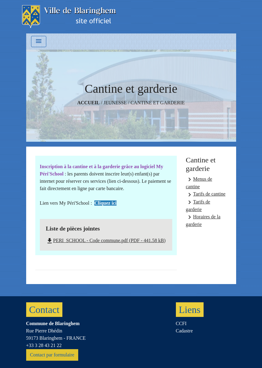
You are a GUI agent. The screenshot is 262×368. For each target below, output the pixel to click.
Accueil (88, 102)
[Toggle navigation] (38, 41)
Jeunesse (115, 102)
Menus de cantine (199, 182)
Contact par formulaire (52, 354)
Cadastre (184, 330)
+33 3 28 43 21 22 (44, 345)
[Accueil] (69, 16)
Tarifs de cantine (205, 194)
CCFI (181, 323)
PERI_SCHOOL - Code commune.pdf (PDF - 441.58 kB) (106, 240)
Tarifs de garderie (198, 205)
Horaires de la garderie (203, 220)
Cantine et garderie (158, 102)
